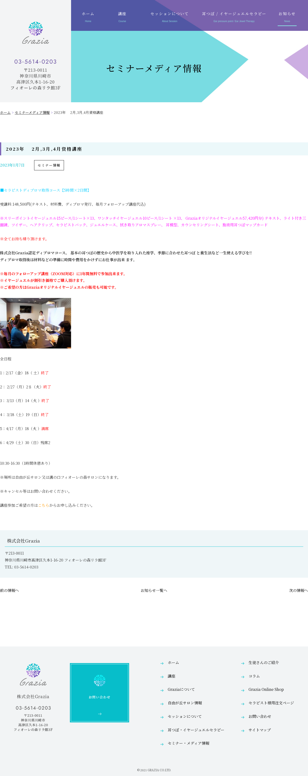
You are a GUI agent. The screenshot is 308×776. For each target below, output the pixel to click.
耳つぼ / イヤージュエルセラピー (234, 18)
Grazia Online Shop (266, 689)
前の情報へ (9, 590)
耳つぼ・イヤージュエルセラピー (196, 730)
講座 (122, 18)
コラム (254, 676)
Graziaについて (181, 689)
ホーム (88, 18)
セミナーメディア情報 (32, 112)
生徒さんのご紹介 (264, 662)
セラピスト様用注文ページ (271, 703)
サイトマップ (260, 730)
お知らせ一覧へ (154, 590)
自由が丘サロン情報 (185, 703)
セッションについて (169, 18)
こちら (43, 505)
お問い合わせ (260, 716)
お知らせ (287, 18)
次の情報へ (298, 590)
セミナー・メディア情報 (188, 743)
